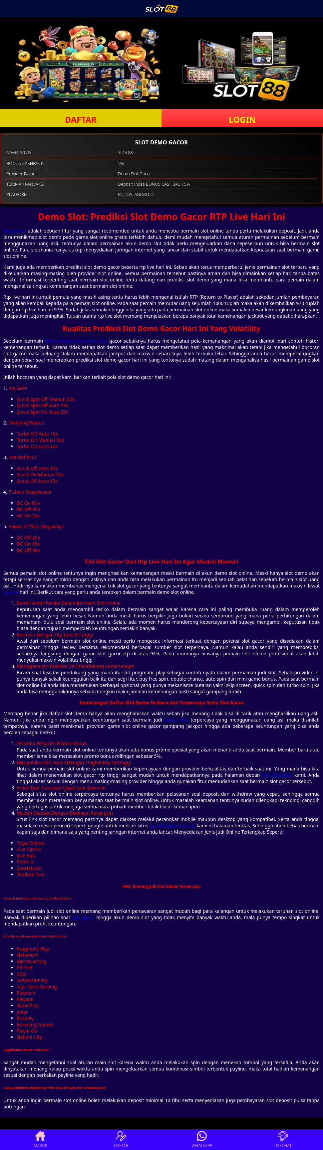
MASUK (40, 1139)
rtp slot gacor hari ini (172, 825)
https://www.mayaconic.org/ (76, 341)
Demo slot (14, 231)
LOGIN (242, 119)
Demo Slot (176, 720)
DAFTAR (81, 119)
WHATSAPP (201, 1139)
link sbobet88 (277, 775)
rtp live (10, 592)
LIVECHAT (283, 1139)
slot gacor (83, 917)
